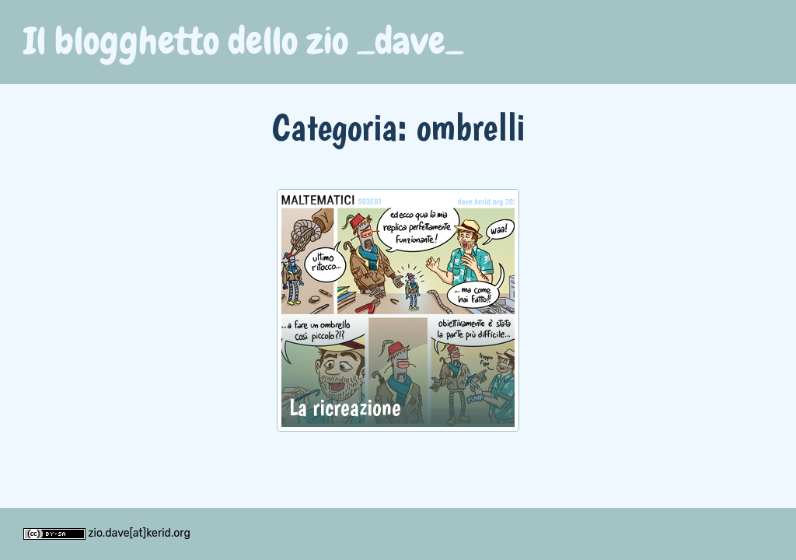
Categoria (334, 126)
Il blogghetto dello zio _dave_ (243, 41)
